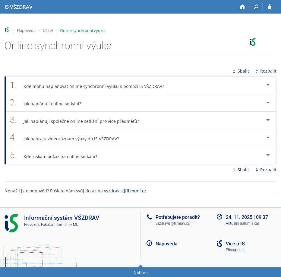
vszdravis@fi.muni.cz (125, 191)
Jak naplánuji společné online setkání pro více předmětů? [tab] (78, 120)
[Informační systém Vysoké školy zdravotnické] (19, 7)
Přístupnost (235, 250)
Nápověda (26, 30)
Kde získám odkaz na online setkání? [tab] (57, 155)
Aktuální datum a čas (243, 223)
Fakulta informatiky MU (59, 225)
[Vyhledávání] (256, 7)
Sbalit (240, 71)
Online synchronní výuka (82, 30)
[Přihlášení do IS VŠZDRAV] (269, 7)
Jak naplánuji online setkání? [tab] (49, 103)
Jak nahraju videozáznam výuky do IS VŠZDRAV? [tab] (67, 137)
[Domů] (242, 7)
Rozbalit (265, 71)
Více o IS (235, 244)
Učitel (48, 30)
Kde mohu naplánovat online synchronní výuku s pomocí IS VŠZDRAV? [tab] (90, 85)
